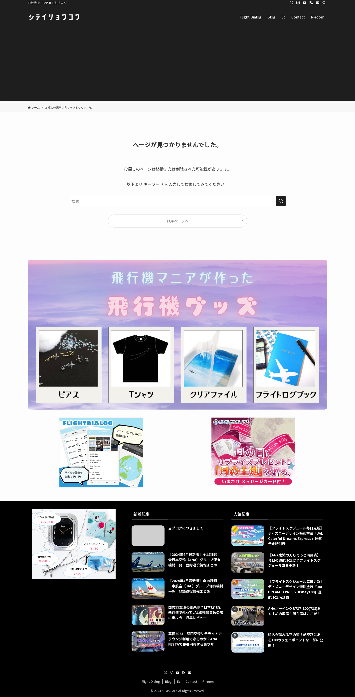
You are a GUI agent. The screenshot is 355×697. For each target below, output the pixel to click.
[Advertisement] (177, 66)
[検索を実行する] (281, 201)
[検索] (324, 2)
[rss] (311, 2)
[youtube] (304, 2)
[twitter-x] (291, 2)
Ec (178, 681)
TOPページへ (177, 221)
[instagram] (298, 2)
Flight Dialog (151, 681)
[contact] (317, 2)
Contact (191, 681)
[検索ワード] (177, 201)
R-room (208, 681)
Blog (168, 681)
